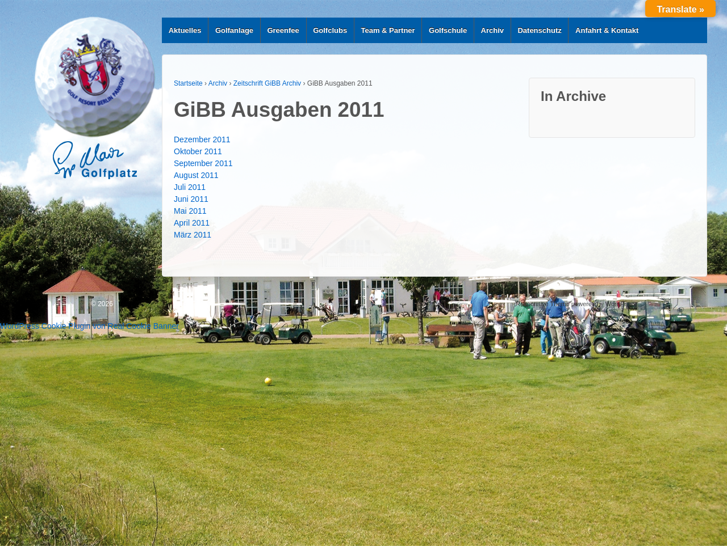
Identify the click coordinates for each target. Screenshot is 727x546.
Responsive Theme (543, 303)
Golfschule (448, 30)
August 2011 (196, 175)
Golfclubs (330, 30)
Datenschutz (539, 30)
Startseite (188, 83)
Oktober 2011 (198, 151)
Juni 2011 (191, 199)
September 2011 (203, 163)
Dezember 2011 (202, 139)
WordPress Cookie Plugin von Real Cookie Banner (89, 326)
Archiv (492, 30)
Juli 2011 (190, 187)
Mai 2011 (190, 210)
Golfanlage (234, 30)
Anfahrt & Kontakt (606, 30)
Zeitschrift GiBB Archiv (267, 83)
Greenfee (283, 30)
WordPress (620, 303)
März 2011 (192, 234)
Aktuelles (185, 30)
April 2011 (192, 222)
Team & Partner (388, 30)
